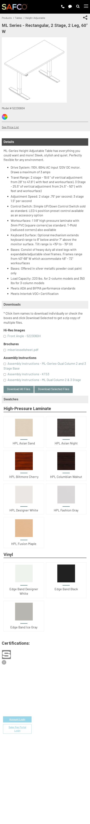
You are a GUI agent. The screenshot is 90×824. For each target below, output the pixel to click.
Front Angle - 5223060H (24, 336)
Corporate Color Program (68, 711)
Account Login (17, 719)
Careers (57, 754)
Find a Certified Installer (67, 720)
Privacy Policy (38, 805)
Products (7, 17)
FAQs (55, 732)
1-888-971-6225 (17, 702)
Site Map (80, 805)
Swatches (11, 399)
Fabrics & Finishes (63, 707)
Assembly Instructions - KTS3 (28, 374)
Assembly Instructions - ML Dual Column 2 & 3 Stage (44, 380)
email (20, 698)
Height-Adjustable (35, 17)
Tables (18, 17)
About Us (58, 750)
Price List (58, 703)
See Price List (10, 127)
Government (60, 699)
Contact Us (59, 759)
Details (9, 142)
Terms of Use (19, 805)
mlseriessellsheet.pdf (22, 350)
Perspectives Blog (63, 763)
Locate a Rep (60, 724)
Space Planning (61, 716)
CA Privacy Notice (61, 805)
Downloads (12, 304)
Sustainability (60, 767)
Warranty (57, 728)
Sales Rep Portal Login (17, 729)
